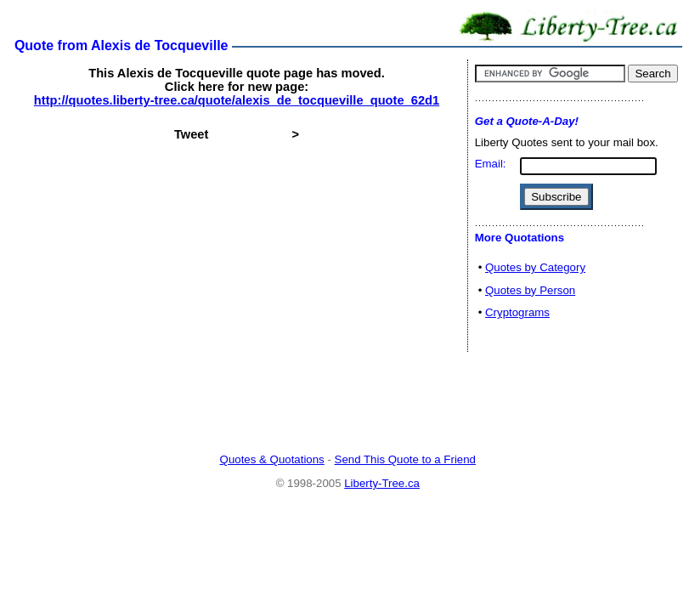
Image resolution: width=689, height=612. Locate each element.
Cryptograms (517, 312)
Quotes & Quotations (272, 459)
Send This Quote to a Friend (405, 459)
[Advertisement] (347, 404)
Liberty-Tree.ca (382, 483)
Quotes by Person (530, 290)
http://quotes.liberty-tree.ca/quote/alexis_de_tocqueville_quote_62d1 (236, 100)
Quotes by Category (535, 267)
